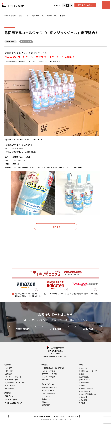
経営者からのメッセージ (88, 371)
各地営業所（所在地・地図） (16, 382)
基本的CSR (46, 399)
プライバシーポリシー (42, 416)
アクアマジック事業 (49, 374)
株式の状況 (83, 397)
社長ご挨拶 (9, 371)
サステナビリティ (48, 384)
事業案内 (44, 364)
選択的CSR (46, 405)
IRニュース (83, 368)
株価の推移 (83, 400)
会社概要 (8, 368)
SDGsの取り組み (48, 390)
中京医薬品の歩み (11, 379)
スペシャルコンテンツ (13, 403)
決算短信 (82, 385)
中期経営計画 (84, 382)
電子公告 (82, 403)
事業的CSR (46, 402)
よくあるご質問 (10, 399)
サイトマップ (73, 416)
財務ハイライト (84, 379)
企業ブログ (8, 396)
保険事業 (45, 379)
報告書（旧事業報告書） (88, 394)
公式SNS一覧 (10, 385)
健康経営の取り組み (49, 387)
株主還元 (82, 374)
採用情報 (9, 388)
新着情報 (7, 393)
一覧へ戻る (55, 226)
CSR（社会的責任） (49, 393)
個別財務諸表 (84, 377)
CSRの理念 (46, 396)
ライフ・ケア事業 (48, 377)
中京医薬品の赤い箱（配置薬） (53, 368)
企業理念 (8, 374)
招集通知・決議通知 (86, 388)
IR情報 (80, 364)
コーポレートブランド (13, 377)
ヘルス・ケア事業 (48, 371)
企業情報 (7, 364)
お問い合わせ (59, 416)
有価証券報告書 (84, 391)
